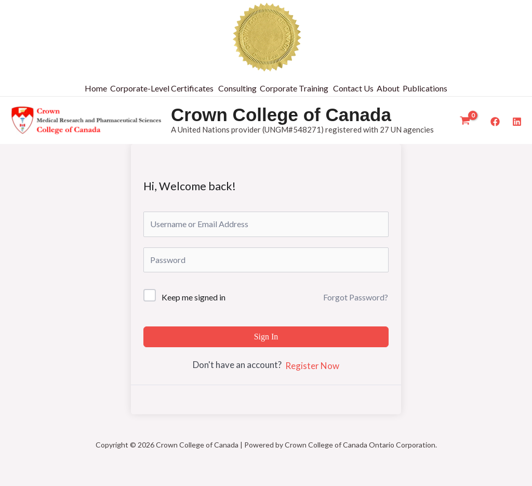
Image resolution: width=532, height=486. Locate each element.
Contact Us (353, 88)
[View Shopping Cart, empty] (465, 120)
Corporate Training (294, 88)
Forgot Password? (355, 297)
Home (96, 88)
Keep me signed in (193, 297)
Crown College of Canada (281, 114)
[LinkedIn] (517, 121)
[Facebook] (495, 121)
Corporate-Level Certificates (162, 88)
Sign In (266, 336)
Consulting (237, 88)
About (388, 88)
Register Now (312, 365)
